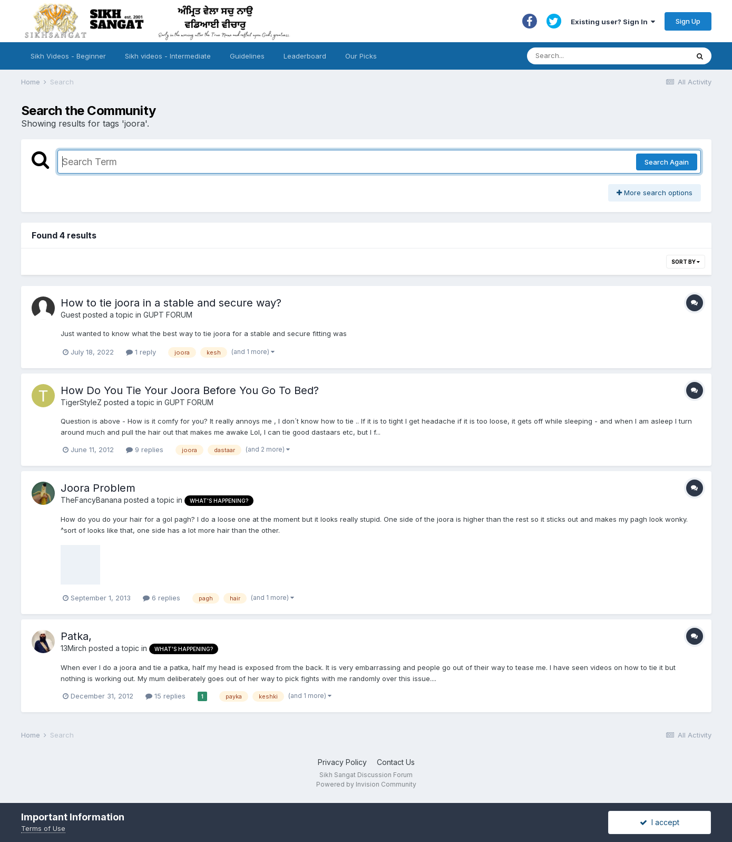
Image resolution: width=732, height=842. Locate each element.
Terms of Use (43, 828)
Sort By (685, 262)
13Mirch (73, 648)
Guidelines (247, 56)
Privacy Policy (342, 762)
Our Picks (361, 56)
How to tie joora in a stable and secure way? (171, 302)
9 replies (144, 449)
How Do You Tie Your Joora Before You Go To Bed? (190, 390)
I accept (659, 822)
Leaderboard (305, 56)
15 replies (165, 696)
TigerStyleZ (81, 402)
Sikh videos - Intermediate (168, 56)
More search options (654, 192)
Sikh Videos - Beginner (68, 56)
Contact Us (396, 762)
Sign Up (688, 21)
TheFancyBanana (91, 499)
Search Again (667, 162)
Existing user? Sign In (613, 21)
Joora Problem (98, 488)
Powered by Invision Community (366, 784)
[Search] (597, 55)
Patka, (76, 636)
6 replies (161, 598)
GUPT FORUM (167, 314)
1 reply (141, 352)
